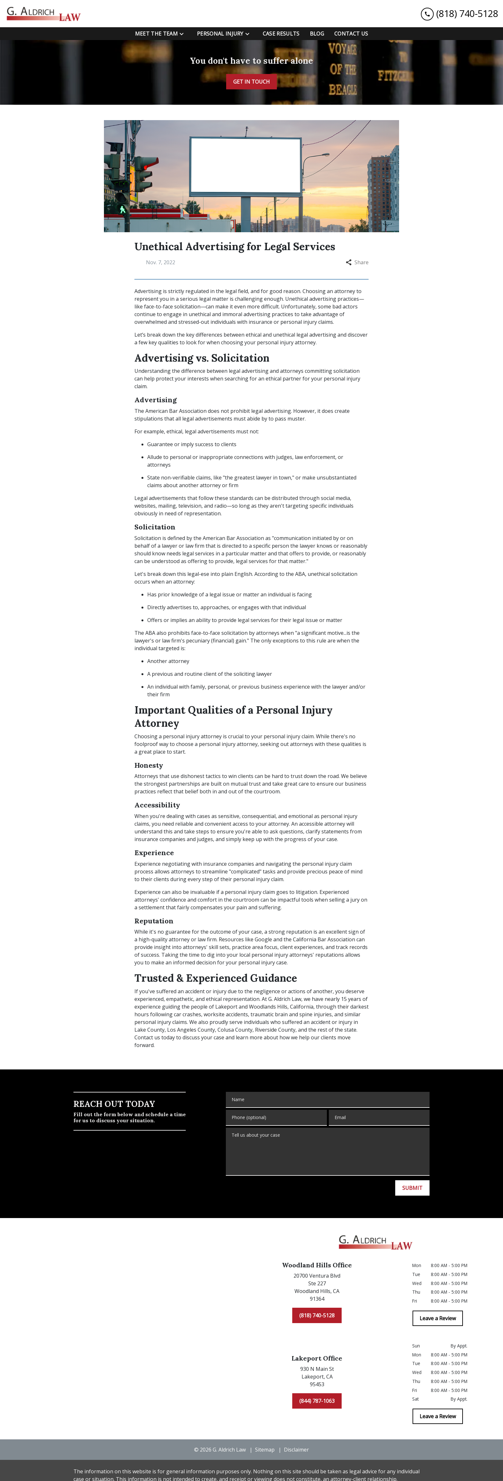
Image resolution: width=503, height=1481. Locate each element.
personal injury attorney (286, 342)
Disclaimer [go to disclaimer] (296, 1449)
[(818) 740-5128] (317, 1315)
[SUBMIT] (412, 1188)
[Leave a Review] (438, 1318)
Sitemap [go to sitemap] (265, 1449)
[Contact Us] (351, 33)
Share (357, 262)
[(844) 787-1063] (317, 1401)
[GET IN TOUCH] (251, 81)
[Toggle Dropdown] (183, 34)
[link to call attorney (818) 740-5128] (459, 13)
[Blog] (317, 33)
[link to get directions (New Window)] (317, 1288)
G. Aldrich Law (284, 998)
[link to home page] (45, 13)
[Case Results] (281, 33)
